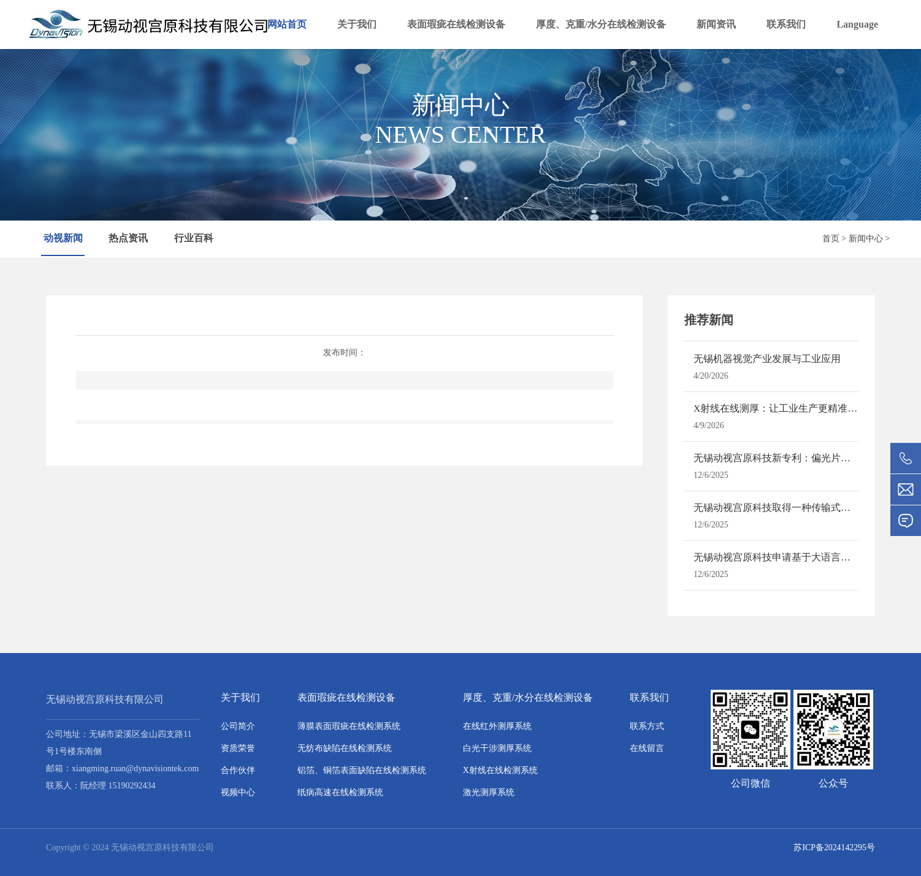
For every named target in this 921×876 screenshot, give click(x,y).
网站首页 (287, 24)
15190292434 (132, 785)
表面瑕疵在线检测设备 (456, 24)
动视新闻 (63, 238)
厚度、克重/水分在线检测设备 (601, 24)
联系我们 (786, 24)
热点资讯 (129, 238)
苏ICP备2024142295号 (834, 847)
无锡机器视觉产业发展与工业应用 (767, 358)
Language (857, 24)
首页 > (834, 238)
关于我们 (356, 24)
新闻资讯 (716, 24)
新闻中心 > (869, 238)
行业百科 (195, 238)
